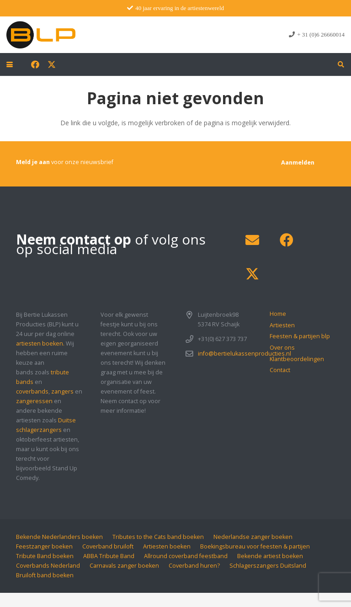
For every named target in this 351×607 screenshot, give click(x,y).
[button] (9, 64)
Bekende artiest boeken (270, 556)
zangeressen (34, 401)
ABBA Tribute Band (108, 556)
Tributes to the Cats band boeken (158, 537)
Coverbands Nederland (48, 566)
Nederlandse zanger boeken (252, 537)
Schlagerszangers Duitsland (267, 566)
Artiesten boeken (167, 546)
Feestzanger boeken (44, 546)
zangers (62, 391)
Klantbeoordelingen (297, 359)
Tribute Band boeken (45, 556)
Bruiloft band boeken (45, 575)
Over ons (282, 347)
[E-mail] (252, 240)
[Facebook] (35, 64)
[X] (51, 64)
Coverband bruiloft (107, 546)
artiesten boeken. (40, 343)
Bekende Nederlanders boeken (59, 537)
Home (278, 314)
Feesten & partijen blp (300, 336)
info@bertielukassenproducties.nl (244, 353)
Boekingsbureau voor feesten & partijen (255, 546)
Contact (280, 370)
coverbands (32, 391)
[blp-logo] (40, 34)
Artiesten (282, 325)
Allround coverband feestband (186, 556)
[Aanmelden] (297, 162)
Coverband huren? (194, 566)
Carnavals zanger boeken (124, 566)
